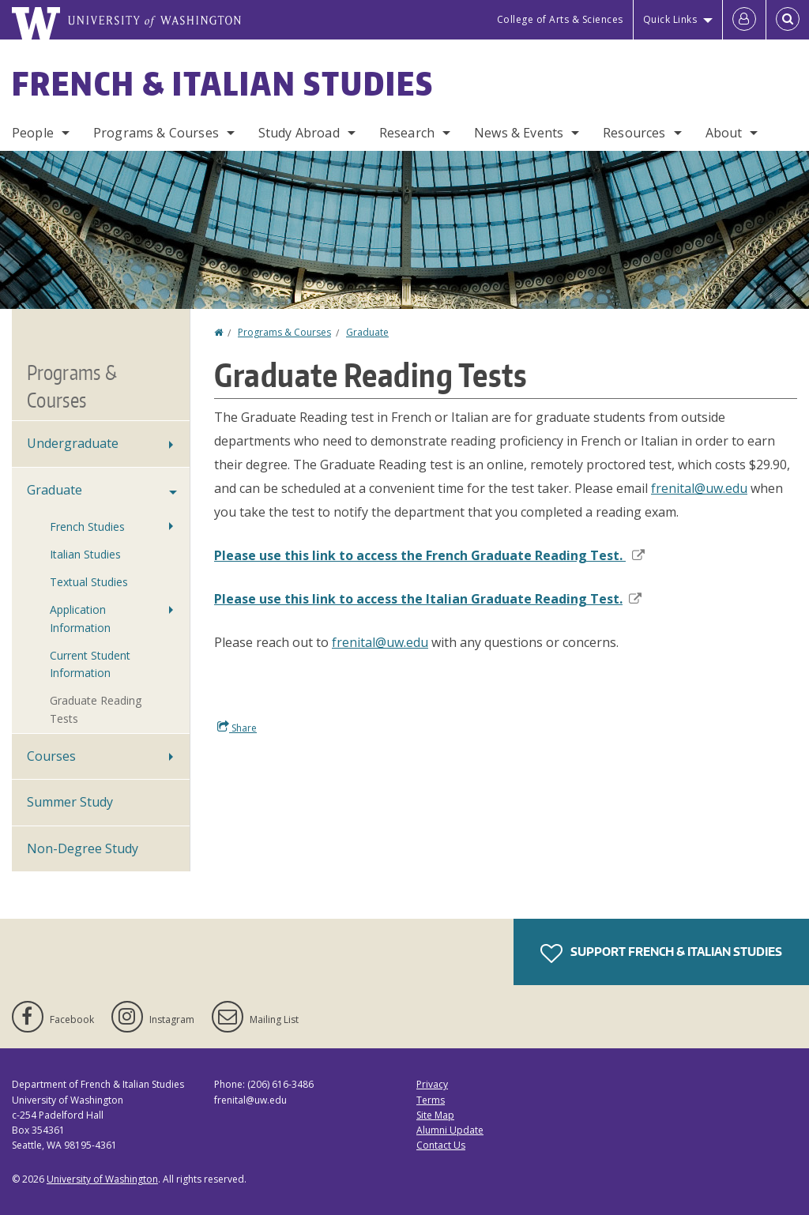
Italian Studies (85, 554)
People (33, 132)
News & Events (518, 132)
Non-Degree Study (82, 848)
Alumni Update (450, 1130)
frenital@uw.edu (699, 488)
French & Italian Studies (223, 84)
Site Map (435, 1115)
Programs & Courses (156, 132)
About (724, 132)
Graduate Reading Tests (95, 709)
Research (407, 132)
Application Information (80, 618)
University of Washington (102, 1179)
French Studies (87, 526)
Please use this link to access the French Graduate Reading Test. (429, 555)
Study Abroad (299, 132)
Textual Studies (89, 581)
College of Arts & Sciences (560, 19)
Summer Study (70, 802)
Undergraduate (73, 443)
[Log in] (744, 19)
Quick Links (670, 19)
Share (237, 727)
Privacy (432, 1084)
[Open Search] (787, 19)
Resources (634, 132)
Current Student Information (90, 664)
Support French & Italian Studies (661, 953)
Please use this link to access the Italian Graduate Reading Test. (428, 599)
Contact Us (440, 1145)
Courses (51, 756)
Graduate (367, 332)
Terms (430, 1100)
